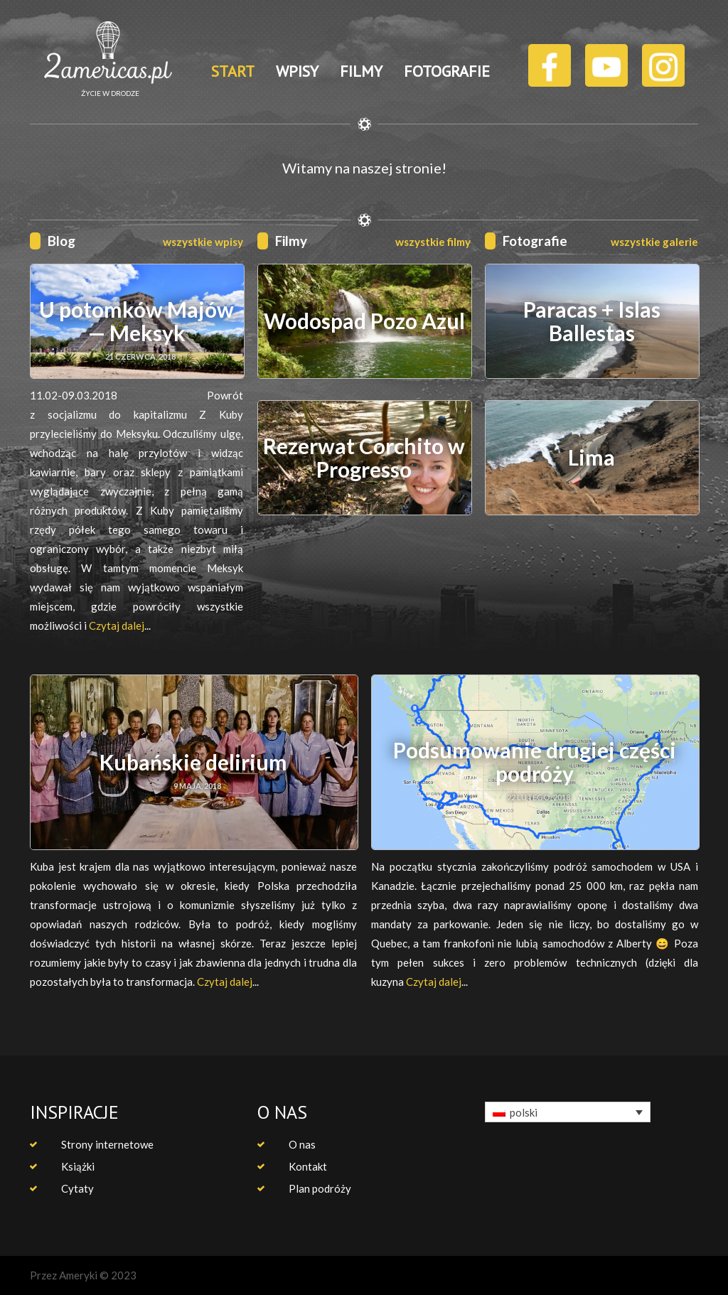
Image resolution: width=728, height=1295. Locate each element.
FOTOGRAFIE (447, 71)
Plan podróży (320, 1188)
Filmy (291, 240)
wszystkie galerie (654, 241)
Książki (78, 1166)
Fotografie (535, 240)
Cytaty (77, 1188)
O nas (302, 1144)
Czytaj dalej (116, 625)
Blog (61, 240)
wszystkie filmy (433, 241)
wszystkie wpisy (203, 241)
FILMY (361, 71)
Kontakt (308, 1166)
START (233, 71)
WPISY (297, 71)
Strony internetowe (107, 1144)
